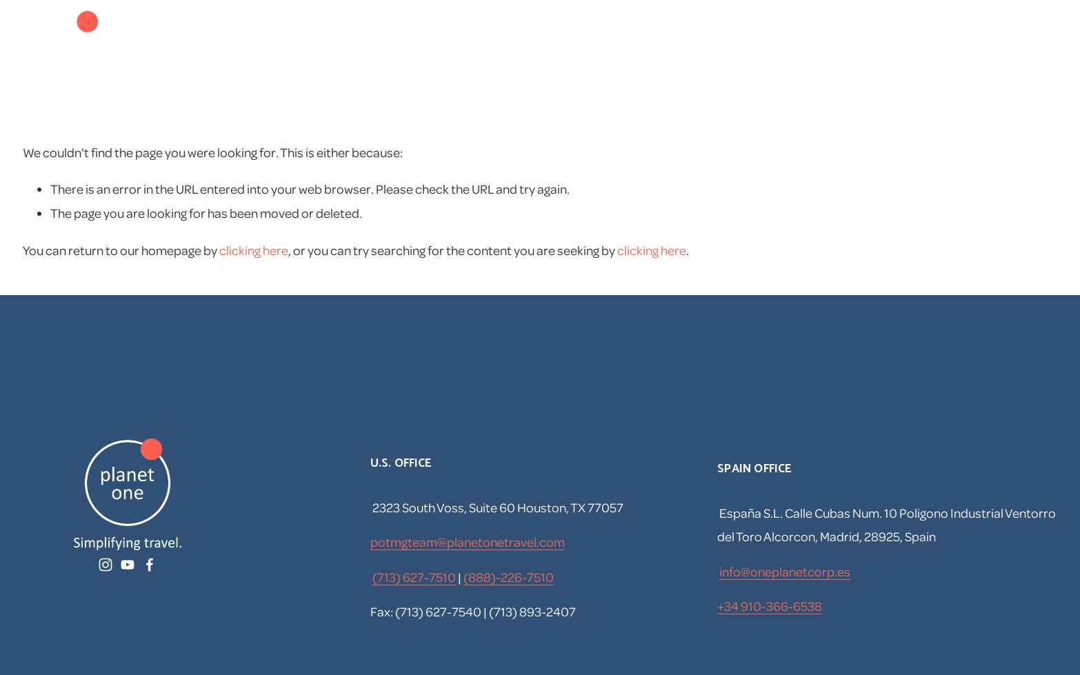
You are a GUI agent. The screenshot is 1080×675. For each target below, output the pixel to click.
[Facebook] (937, 54)
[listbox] (1020, 54)
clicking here (253, 250)
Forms (784, 53)
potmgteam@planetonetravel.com (467, 542)
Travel (600, 53)
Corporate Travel (691, 53)
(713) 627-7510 (414, 577)
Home (538, 53)
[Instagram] (848, 54)
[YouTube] (892, 54)
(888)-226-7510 (508, 577)
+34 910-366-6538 (769, 606)
